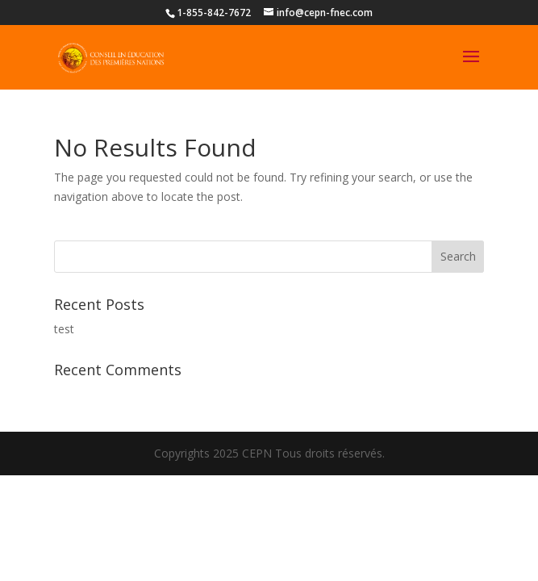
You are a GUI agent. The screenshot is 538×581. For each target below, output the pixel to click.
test (64, 328)
